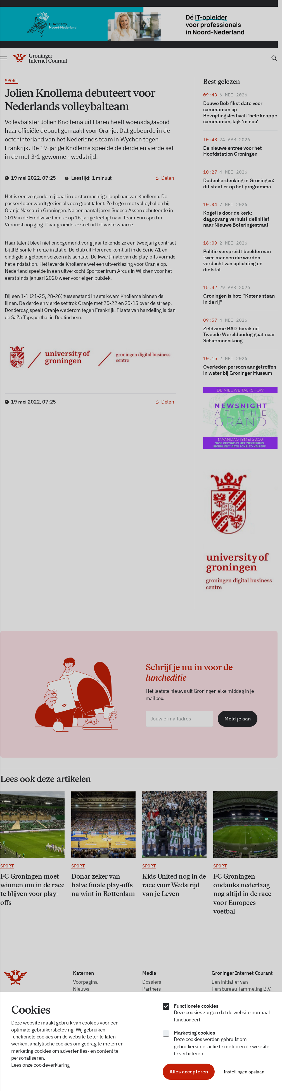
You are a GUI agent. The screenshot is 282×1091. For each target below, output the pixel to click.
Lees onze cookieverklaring (40, 1065)
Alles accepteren (188, 1071)
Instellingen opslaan (244, 1072)
